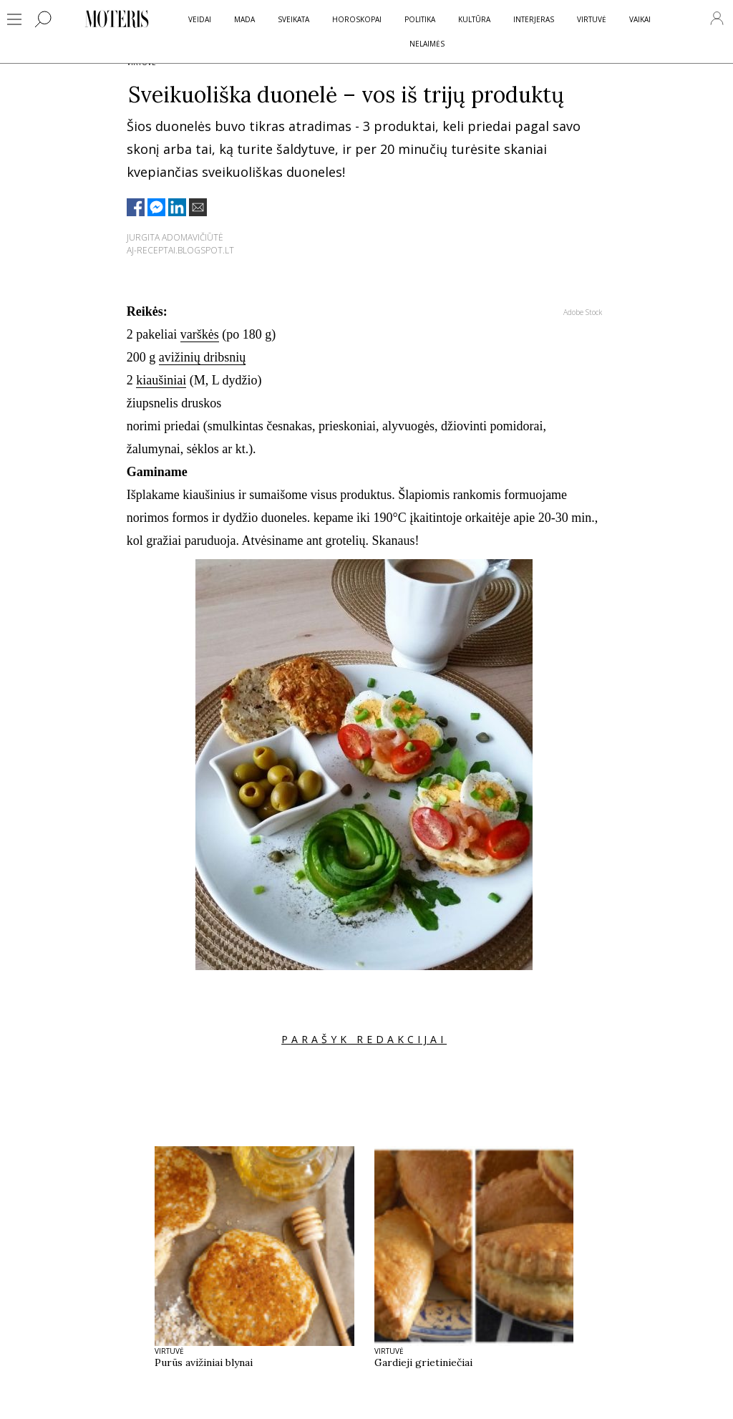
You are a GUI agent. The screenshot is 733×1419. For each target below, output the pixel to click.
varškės (199, 334)
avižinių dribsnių (202, 357)
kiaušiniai (161, 380)
